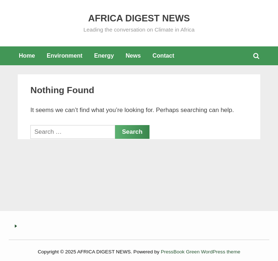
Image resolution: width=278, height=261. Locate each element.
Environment (65, 55)
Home (27, 55)
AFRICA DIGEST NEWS (139, 18)
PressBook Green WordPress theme (200, 251)
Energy (104, 55)
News (133, 55)
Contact (163, 55)
